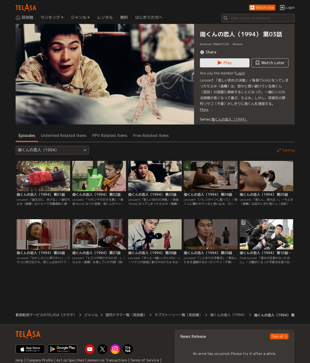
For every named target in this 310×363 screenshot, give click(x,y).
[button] (262, 8)
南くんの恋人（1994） (229, 119)
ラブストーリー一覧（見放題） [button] (178, 314)
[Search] (258, 18)
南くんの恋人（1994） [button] (228, 314)
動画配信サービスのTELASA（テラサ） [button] (46, 314)
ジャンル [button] (91, 314)
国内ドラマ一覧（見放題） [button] (126, 314)
